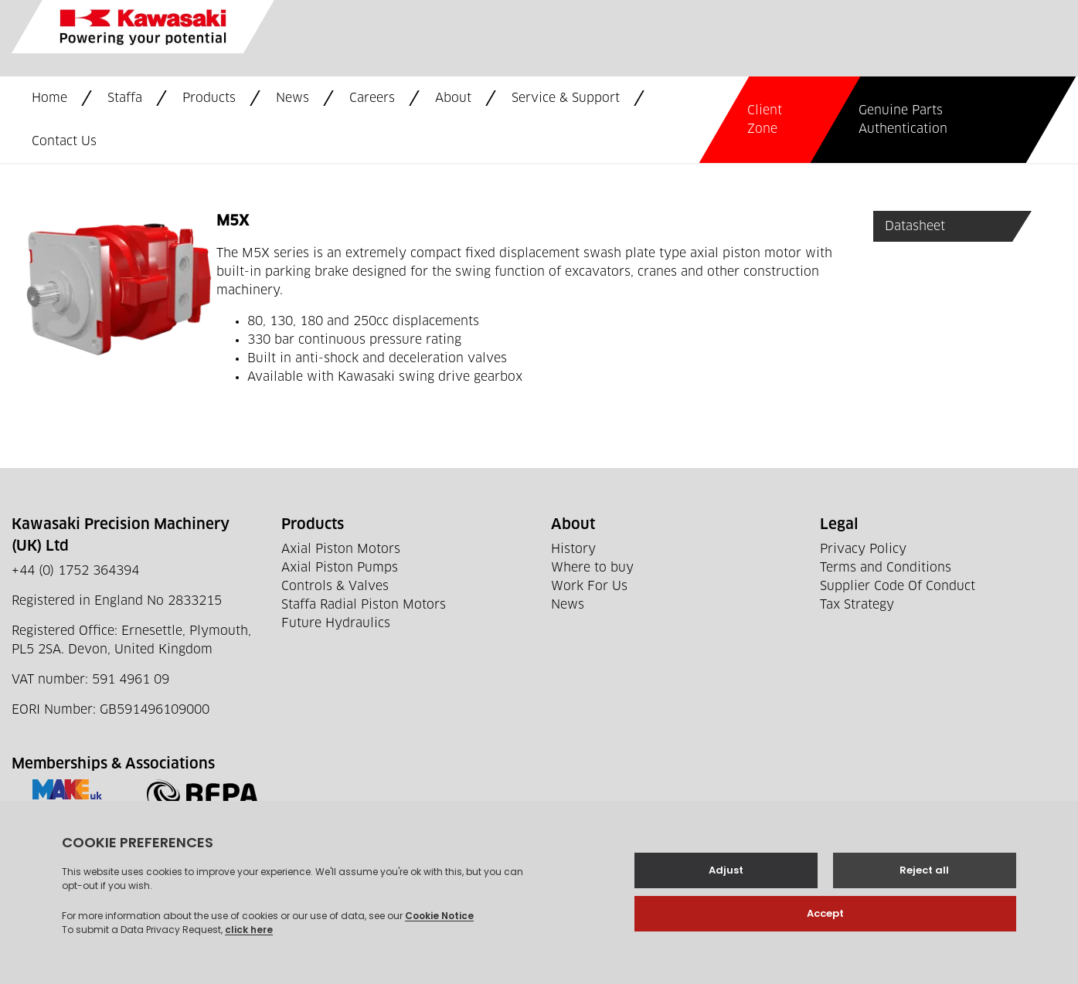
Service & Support (566, 98)
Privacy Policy (863, 549)
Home (49, 98)
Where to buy (592, 568)
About (453, 98)
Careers (372, 98)
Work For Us (589, 586)
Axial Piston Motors (340, 549)
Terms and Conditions (885, 568)
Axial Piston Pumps (339, 568)
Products (209, 98)
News (292, 98)
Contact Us (64, 141)
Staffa (124, 98)
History (573, 549)
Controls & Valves (335, 586)
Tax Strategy (857, 605)
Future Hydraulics (335, 623)
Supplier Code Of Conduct (897, 586)
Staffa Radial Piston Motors (363, 605)
